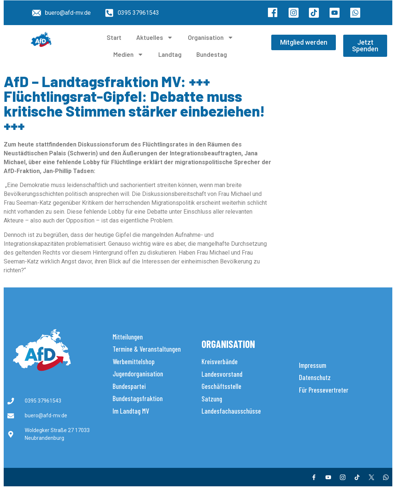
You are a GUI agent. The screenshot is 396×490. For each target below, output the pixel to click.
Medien (128, 54)
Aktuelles (154, 37)
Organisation (211, 37)
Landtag (170, 54)
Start (114, 37)
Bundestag (211, 54)
